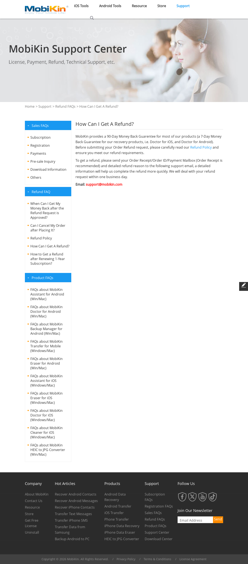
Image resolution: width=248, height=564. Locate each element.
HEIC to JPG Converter (121, 539)
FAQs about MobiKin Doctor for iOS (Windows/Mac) (46, 415)
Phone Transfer (116, 519)
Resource (32, 507)
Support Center (157, 532)
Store (29, 514)
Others (35, 177)
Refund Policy (41, 238)
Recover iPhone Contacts (75, 507)
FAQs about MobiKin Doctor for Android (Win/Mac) (46, 311)
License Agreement (192, 559)
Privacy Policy (126, 559)
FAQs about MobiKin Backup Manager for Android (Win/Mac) (46, 329)
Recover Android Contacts (75, 494)
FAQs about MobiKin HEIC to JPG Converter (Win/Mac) (47, 450)
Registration (40, 145)
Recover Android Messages (76, 500)
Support (44, 106)
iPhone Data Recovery (121, 526)
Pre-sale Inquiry (42, 161)
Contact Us (33, 500)
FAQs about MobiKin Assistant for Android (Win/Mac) (47, 294)
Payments (38, 153)
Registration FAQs (159, 506)
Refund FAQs (65, 106)
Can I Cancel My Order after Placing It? (47, 227)
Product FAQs (155, 526)
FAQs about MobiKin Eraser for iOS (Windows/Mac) (46, 398)
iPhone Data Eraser (119, 532)
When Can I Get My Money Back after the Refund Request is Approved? (47, 210)
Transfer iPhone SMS (71, 520)
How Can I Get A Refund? (49, 246)
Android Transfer (117, 506)
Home (30, 106)
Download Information (48, 169)
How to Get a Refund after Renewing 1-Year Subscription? (47, 259)
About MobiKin (37, 494)
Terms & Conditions (157, 559)
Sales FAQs (153, 512)
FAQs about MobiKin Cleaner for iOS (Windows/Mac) (46, 432)
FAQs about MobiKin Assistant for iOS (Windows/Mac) (46, 381)
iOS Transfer (114, 512)
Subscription (40, 137)
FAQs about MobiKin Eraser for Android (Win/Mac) (46, 363)
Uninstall (32, 532)
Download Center (159, 539)
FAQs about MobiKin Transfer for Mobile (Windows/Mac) (46, 346)
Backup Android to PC (72, 539)
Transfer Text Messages (73, 514)
